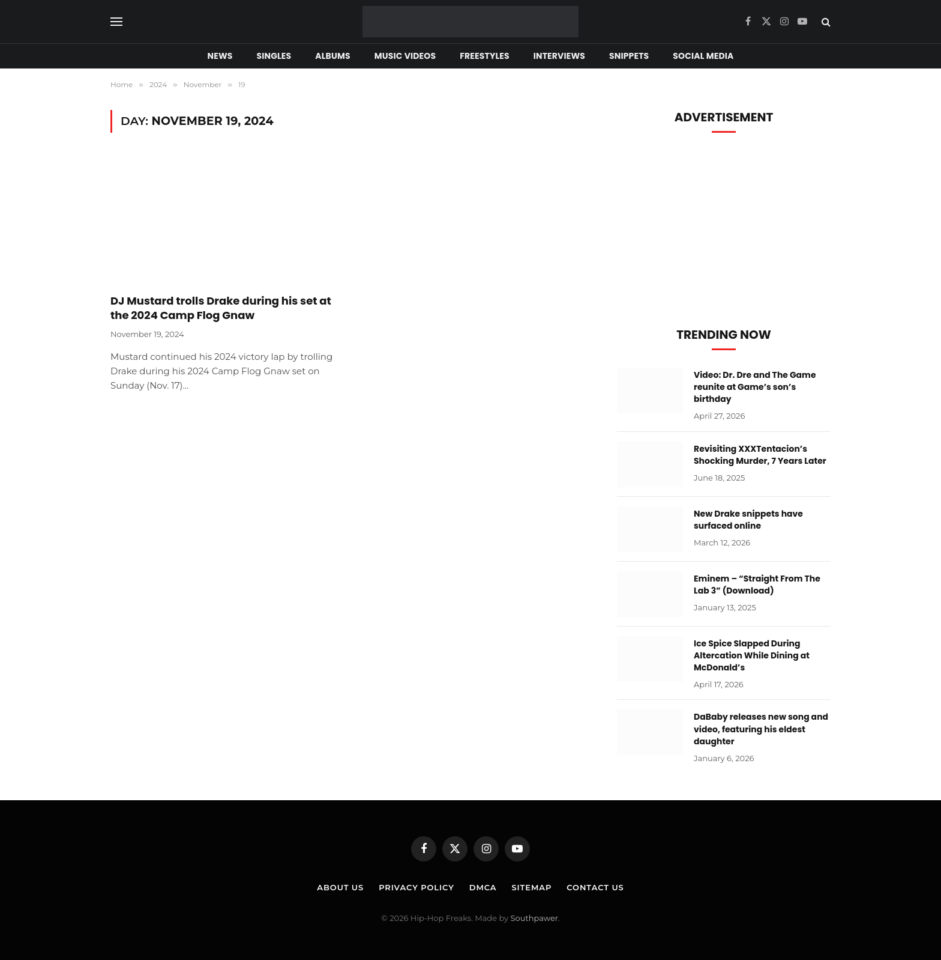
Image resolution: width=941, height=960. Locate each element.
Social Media (703, 56)
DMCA (483, 887)
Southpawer (534, 918)
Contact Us (595, 887)
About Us (340, 887)
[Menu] (116, 21)
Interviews (559, 56)
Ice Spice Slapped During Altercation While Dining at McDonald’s (752, 655)
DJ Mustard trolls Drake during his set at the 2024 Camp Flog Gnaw (220, 308)
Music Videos (405, 56)
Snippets (629, 56)
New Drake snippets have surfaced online (748, 520)
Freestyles (484, 56)
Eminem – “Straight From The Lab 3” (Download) (757, 585)
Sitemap (531, 887)
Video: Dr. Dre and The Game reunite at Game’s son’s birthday (755, 387)
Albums (332, 56)
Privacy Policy (416, 887)
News (220, 56)
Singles (274, 56)
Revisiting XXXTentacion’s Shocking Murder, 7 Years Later (760, 455)
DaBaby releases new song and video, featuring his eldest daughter (761, 729)
